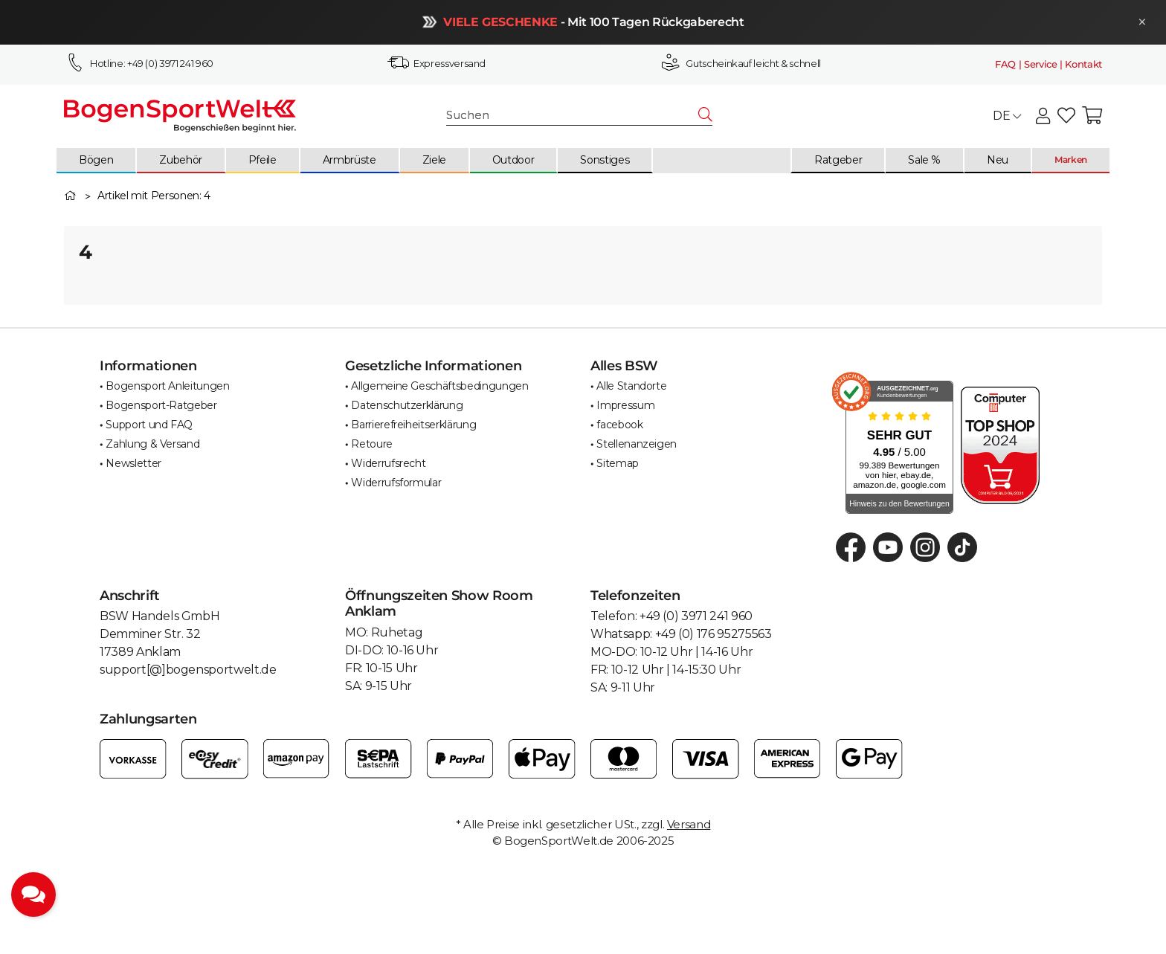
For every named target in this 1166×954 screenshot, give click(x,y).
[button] (1043, 116)
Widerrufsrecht (388, 463)
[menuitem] (97, 160)
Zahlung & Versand (152, 444)
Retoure (372, 444)
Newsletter (133, 463)
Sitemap (617, 463)
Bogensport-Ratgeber (161, 405)
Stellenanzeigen (636, 444)
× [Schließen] (1138, 22)
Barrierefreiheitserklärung (413, 424)
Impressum (625, 405)
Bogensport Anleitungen (167, 386)
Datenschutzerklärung (407, 405)
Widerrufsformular (396, 482)
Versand (689, 824)
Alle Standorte (631, 386)
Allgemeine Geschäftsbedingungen (439, 386)
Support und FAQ (149, 424)
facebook (619, 424)
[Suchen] (573, 115)
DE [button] (1007, 116)
